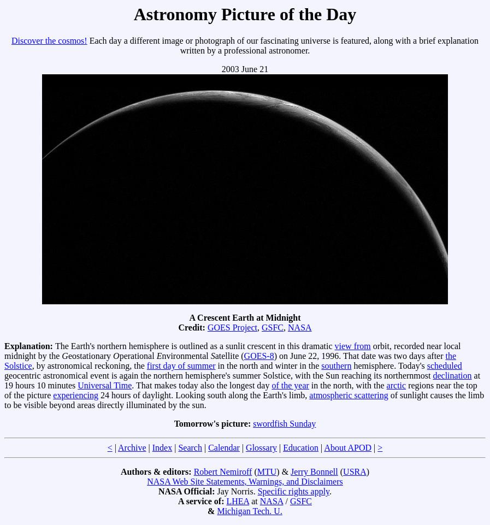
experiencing (75, 395)
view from (353, 346)
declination (452, 375)
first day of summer (181, 365)
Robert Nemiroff (223, 471)
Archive (132, 447)
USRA (355, 471)
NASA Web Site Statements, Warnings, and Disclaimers (245, 481)
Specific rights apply (293, 491)
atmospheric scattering (348, 395)
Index (162, 447)
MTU (267, 471)
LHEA (237, 501)
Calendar (224, 447)
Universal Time (105, 385)
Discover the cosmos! (49, 40)
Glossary (261, 447)
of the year (290, 385)
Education (300, 447)
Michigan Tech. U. (249, 511)
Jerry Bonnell (314, 471)
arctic (396, 385)
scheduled (444, 365)
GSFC (273, 327)
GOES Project (232, 327)
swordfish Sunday (284, 423)
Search (190, 447)
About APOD (347, 447)
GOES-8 (259, 356)
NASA (300, 327)
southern (336, 365)
